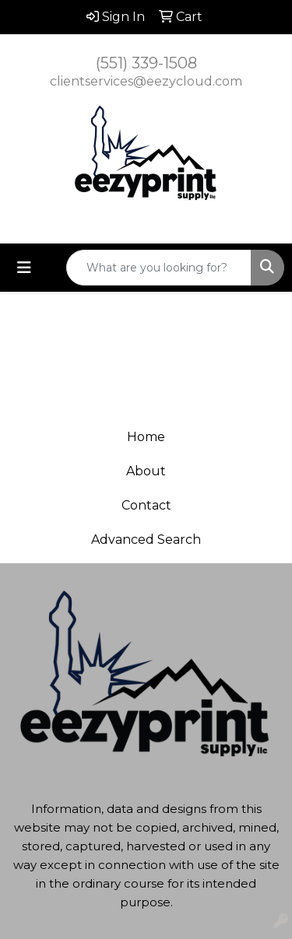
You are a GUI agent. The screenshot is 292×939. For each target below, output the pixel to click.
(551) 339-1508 (146, 63)
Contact (146, 505)
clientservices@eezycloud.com (146, 81)
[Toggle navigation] (24, 268)
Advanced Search (146, 539)
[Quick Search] (159, 268)
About (146, 471)
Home (146, 436)
